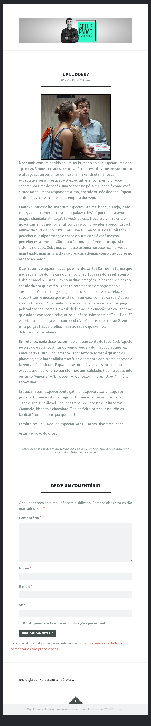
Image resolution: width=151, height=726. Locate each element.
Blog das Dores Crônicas (75, 80)
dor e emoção (113, 448)
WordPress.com (113, 717)
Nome (25, 566)
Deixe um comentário (83, 452)
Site (22, 604)
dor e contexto (96, 448)
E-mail (25, 585)
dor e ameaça (78, 448)
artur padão (41, 448)
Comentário (30, 517)
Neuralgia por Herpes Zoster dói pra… (44, 684)
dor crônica (62, 448)
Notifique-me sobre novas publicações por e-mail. (64, 623)
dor (52, 448)
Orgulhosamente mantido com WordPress (52, 717)
